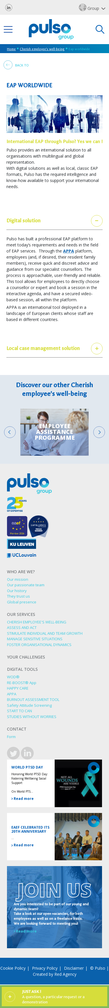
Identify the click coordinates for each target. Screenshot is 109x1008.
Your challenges (26, 657)
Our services (21, 614)
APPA (68, 251)
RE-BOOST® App (21, 682)
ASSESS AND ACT (22, 627)
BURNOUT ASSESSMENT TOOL (33, 699)
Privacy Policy (45, 968)
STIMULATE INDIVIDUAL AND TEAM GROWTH (45, 633)
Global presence (21, 602)
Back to (16, 64)
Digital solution (23, 221)
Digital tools (22, 669)
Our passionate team (25, 584)
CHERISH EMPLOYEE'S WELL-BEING (36, 622)
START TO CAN (19, 710)
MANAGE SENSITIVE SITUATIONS (34, 638)
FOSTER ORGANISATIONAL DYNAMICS (39, 644)
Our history (17, 590)
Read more (22, 798)
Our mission (17, 579)
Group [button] (90, 7)
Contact (16, 729)
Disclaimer (74, 968)
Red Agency (65, 974)
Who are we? (21, 571)
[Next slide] (99, 432)
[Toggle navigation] (8, 29)
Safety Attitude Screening (29, 705)
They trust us (18, 596)
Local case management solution (43, 348)
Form (11, 736)
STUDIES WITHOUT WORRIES (31, 716)
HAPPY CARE (17, 688)
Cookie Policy (13, 968)
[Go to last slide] (10, 432)
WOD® (13, 676)
